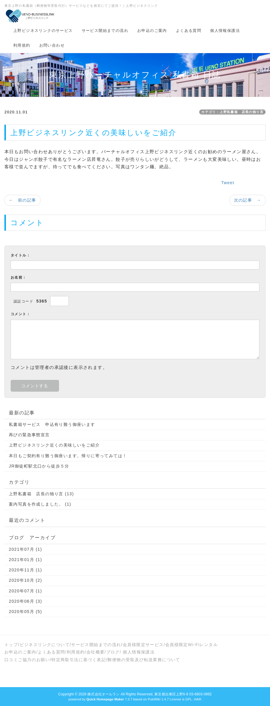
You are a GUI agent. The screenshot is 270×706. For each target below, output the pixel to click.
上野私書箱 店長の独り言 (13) (41, 493)
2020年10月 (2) (25, 580)
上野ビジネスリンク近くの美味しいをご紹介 (54, 445)
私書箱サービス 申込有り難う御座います (52, 424)
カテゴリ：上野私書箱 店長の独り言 (232, 112)
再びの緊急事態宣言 (29, 434)
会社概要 (95, 652)
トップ (11, 644)
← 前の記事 (22, 200)
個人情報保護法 (225, 30)
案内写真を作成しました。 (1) (40, 504)
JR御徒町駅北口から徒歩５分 (39, 466)
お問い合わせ (52, 45)
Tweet (227, 182)
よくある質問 (188, 30)
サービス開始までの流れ (105, 30)
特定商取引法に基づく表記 (78, 659)
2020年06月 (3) (25, 601)
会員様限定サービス (143, 644)
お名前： (19, 277)
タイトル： (20, 255)
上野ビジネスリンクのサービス (43, 30)
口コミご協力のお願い (27, 659)
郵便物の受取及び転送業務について (143, 659)
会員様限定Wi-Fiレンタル (191, 644)
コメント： (20, 314)
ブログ (113, 652)
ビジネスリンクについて (45, 644)
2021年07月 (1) (25, 549)
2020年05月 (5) (25, 611)
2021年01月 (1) (25, 559)
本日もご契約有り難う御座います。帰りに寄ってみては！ (68, 455)
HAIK (198, 699)
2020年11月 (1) (25, 570)
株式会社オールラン (103, 694)
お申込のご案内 (152, 30)
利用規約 (21, 45)
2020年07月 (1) (25, 591)
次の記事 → (247, 200)
